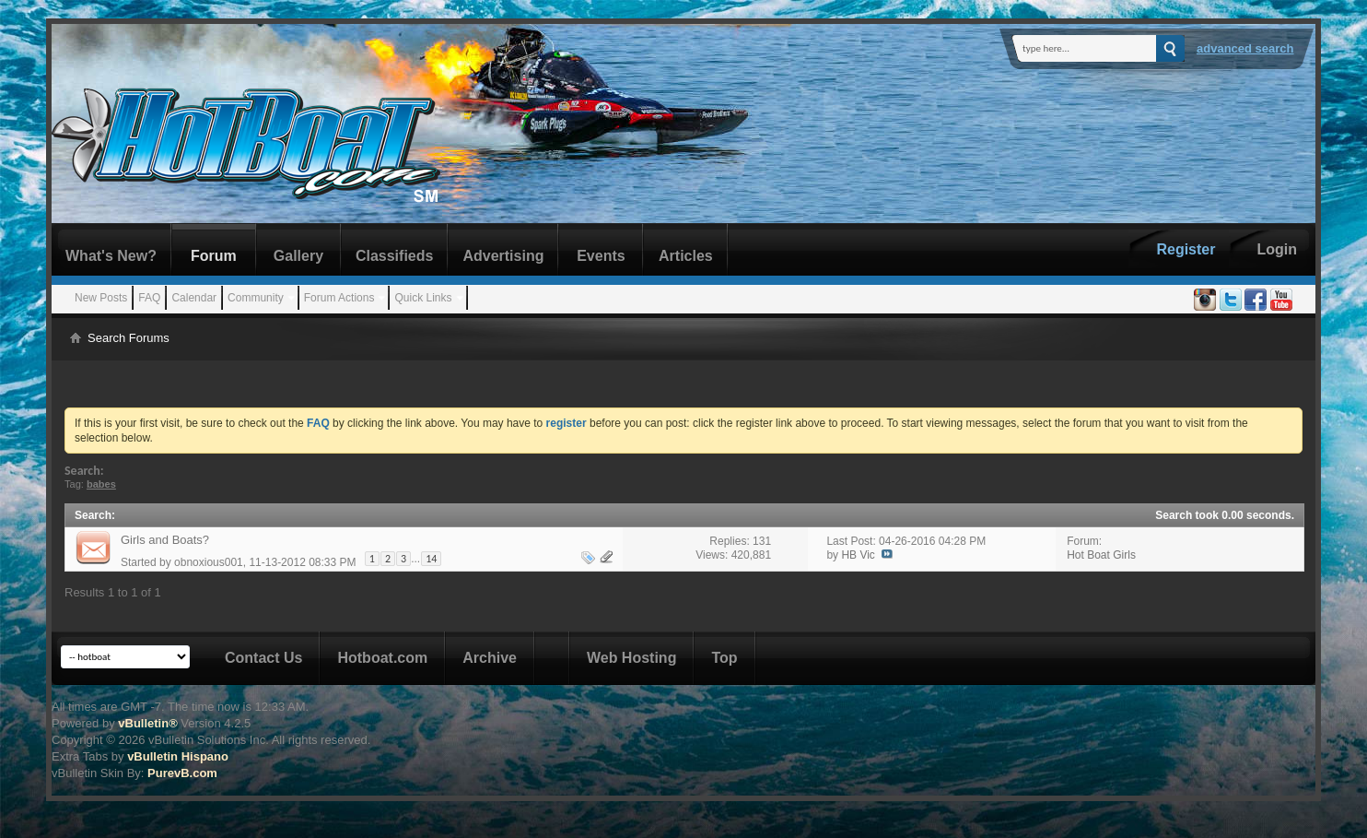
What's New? (111, 256)
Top (724, 658)
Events (601, 256)
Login (1276, 249)
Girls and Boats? (165, 540)
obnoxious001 (208, 561)
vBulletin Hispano (177, 756)
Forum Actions (339, 297)
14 (431, 558)
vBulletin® (147, 723)
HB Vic (857, 555)
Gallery (298, 256)
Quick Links (422, 297)
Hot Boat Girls (1101, 555)
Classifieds (394, 256)
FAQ (149, 297)
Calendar (193, 297)
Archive (489, 658)
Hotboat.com (382, 658)
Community (256, 297)
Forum (214, 256)
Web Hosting (631, 658)
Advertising (502, 256)
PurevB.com (182, 773)
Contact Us (263, 658)
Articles (686, 256)
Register (1185, 249)
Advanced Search (1245, 48)
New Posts (101, 297)
